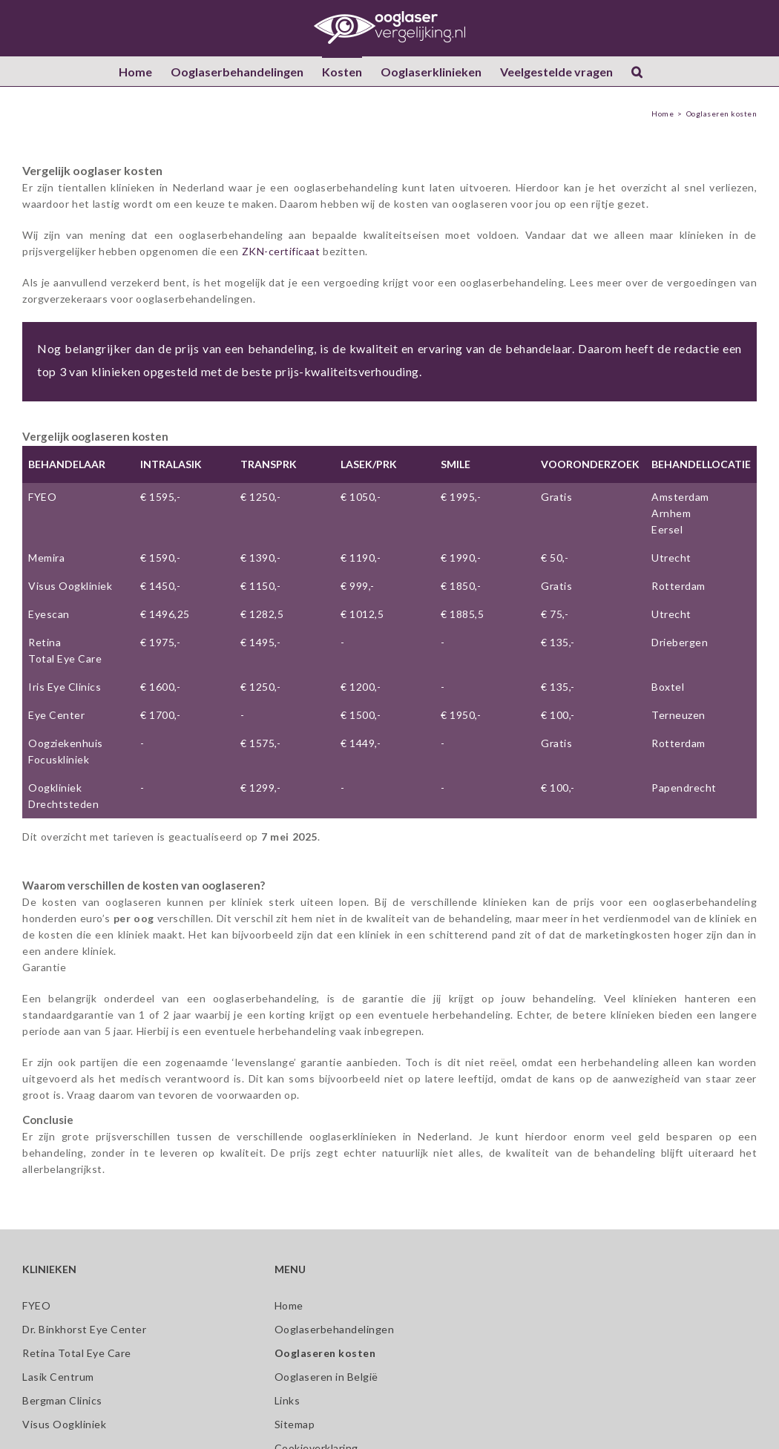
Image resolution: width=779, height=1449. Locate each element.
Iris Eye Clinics (64, 686)
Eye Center (56, 715)
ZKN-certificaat (281, 251)
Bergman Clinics (62, 1400)
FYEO (42, 496)
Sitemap (295, 1424)
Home (289, 1305)
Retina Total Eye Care (76, 1353)
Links (287, 1400)
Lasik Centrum (58, 1376)
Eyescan (49, 614)
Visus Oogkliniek (70, 585)
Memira (46, 557)
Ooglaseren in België (326, 1376)
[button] (636, 71)
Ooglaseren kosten (325, 1353)
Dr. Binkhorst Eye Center (84, 1329)
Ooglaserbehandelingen (335, 1329)
